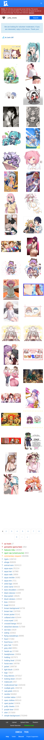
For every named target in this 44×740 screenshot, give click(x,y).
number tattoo (9, 697)
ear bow (7, 630)
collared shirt (9, 617)
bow (6, 602)
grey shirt (8, 648)
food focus (8, 642)
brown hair (8, 611)
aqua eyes (8, 568)
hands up (8, 651)
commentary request (12, 556)
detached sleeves (11, 627)
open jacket (9, 703)
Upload (14, 722)
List (7, 722)
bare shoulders (10, 590)
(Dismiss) (31, 12)
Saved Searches (15, 725)
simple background (12, 716)
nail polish (8, 691)
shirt (6, 713)
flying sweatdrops (11, 636)
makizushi (8, 682)
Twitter (14, 736)
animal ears (9, 565)
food (6, 639)
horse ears (8, 664)
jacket (6, 667)
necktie (7, 694)
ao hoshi (7, 544)
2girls (6, 559)
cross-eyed (8, 621)
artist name (8, 587)
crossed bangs (10, 624)
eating (6, 633)
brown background (11, 608)
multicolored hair (11, 685)
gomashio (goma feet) (13, 547)
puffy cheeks (9, 706)
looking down (9, 679)
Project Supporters (32, 736)
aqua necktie (9, 578)
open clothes (9, 700)
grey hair (7, 645)
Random (35, 722)
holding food (9, 660)
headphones (9, 654)
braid (6, 605)
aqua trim (8, 581)
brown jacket (9, 614)
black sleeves (9, 593)
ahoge (6, 562)
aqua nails (8, 575)
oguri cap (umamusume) (14, 553)
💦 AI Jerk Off (7, 37)
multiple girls (9, 688)
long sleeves (9, 676)
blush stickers (9, 599)
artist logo (8, 584)
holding (7, 657)
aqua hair (8, 571)
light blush (8, 670)
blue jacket (8, 596)
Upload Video (24, 722)
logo (6, 673)
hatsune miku (9, 550)
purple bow (8, 710)
